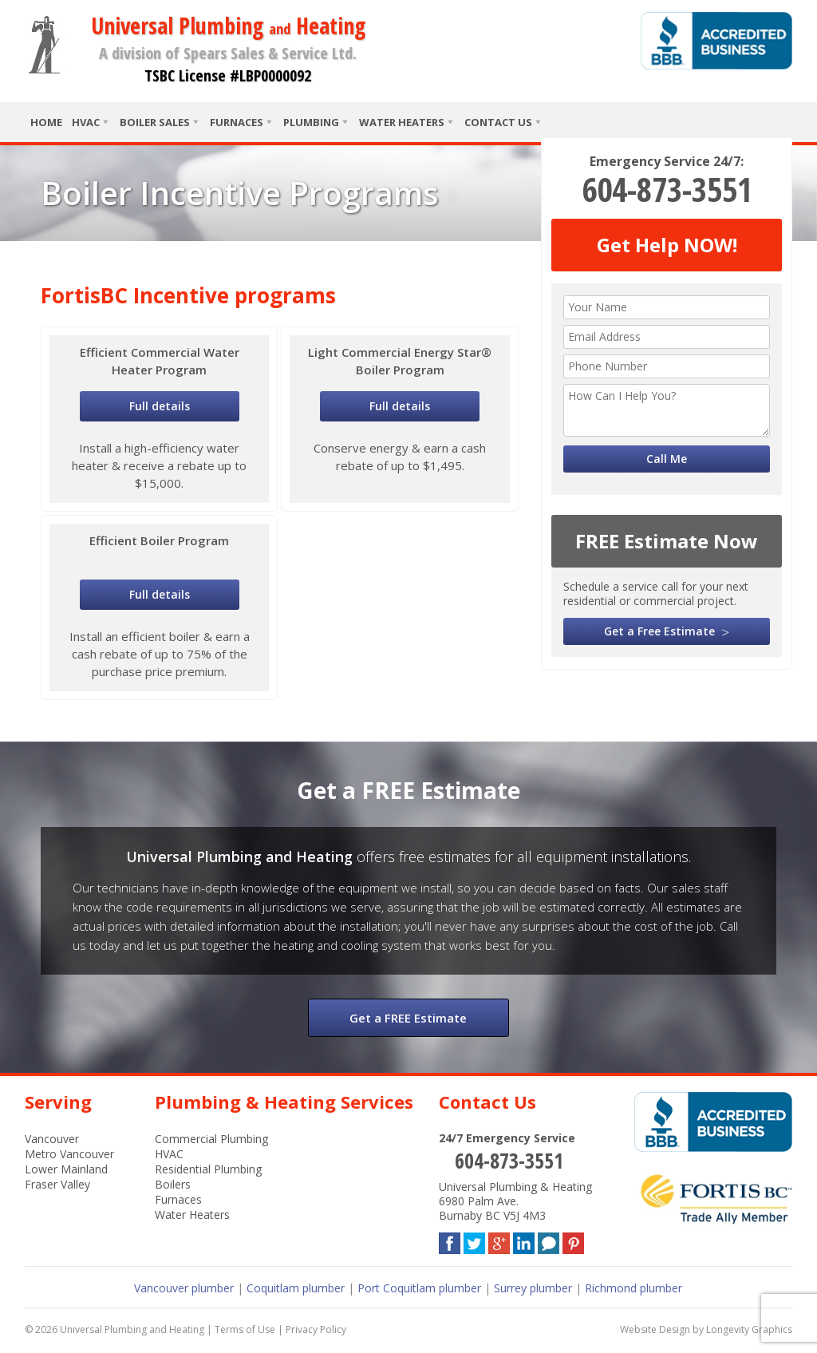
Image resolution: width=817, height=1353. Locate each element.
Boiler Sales (155, 122)
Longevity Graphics (749, 1329)
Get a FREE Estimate (408, 1018)
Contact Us (498, 122)
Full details (159, 405)
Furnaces (236, 122)
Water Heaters (401, 122)
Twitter (474, 1240)
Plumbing (311, 122)
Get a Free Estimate (659, 631)
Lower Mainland (66, 1169)
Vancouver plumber (184, 1288)
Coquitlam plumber (296, 1288)
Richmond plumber (633, 1288)
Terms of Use (245, 1329)
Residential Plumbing (208, 1169)
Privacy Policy (316, 1329)
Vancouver (52, 1138)
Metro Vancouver (69, 1153)
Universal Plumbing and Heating (132, 1329)
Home (46, 122)
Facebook (449, 1240)
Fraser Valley (57, 1184)
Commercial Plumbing (211, 1138)
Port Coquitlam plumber (419, 1288)
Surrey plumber (533, 1288)
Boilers (173, 1184)
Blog (548, 1240)
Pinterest (573, 1240)
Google (499, 1240)
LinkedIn (524, 1240)
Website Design (655, 1329)
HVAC (86, 122)
